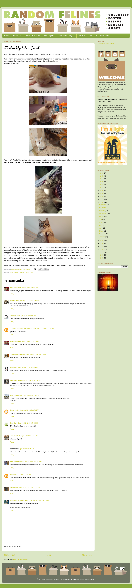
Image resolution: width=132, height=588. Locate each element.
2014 (102, 243)
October (102, 210)
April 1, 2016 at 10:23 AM (29, 316)
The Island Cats (15, 423)
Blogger (92, 579)
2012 (102, 249)
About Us (17, 36)
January (102, 237)
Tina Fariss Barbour (17, 462)
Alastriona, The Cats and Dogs (21, 500)
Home (6, 36)
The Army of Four (16, 395)
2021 (102, 188)
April (101, 228)
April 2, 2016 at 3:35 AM (27, 449)
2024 (102, 179)
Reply (12, 294)
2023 (102, 182)
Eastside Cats (15, 316)
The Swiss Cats (15, 367)
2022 (102, 185)
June (101, 222)
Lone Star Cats (15, 436)
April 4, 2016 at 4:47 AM (41, 500)
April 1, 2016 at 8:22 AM (30, 288)
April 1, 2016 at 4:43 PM (36, 380)
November (103, 208)
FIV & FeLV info (85, 36)
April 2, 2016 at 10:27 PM (33, 462)
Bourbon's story (102, 36)
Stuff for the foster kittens (106, 44)
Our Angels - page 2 (66, 36)
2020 (102, 190)
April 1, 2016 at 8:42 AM (31, 300)
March (101, 231)
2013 (102, 246)
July (100, 219)
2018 (102, 196)
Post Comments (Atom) (21, 559)
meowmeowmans (16, 487)
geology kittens (24, 272)
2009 (102, 258)
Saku (12, 474)
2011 (102, 252)
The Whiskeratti (15, 288)
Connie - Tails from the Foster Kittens (23, 328)
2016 (102, 202)
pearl (31, 272)
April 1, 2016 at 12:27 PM (30, 341)
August (101, 216)
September (103, 213)
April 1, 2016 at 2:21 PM (38, 354)
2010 (102, 255)
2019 (102, 193)
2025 (102, 176)
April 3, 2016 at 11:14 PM (31, 487)
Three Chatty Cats (16, 410)
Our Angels (49, 36)
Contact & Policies (32, 36)
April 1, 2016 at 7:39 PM (30, 423)
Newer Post (9, 555)
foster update (14, 272)
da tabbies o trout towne (18, 380)
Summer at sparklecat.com (19, 354)
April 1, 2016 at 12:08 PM (45, 328)
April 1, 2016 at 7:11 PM (31, 410)
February (102, 234)
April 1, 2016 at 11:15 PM (29, 436)
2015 (102, 240)
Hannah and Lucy (16, 300)
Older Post (87, 555)
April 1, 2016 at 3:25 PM (29, 367)
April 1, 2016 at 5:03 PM (31, 395)
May (101, 225)
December (103, 205)
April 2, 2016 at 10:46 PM (22, 474)
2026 (102, 173)
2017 (102, 199)
